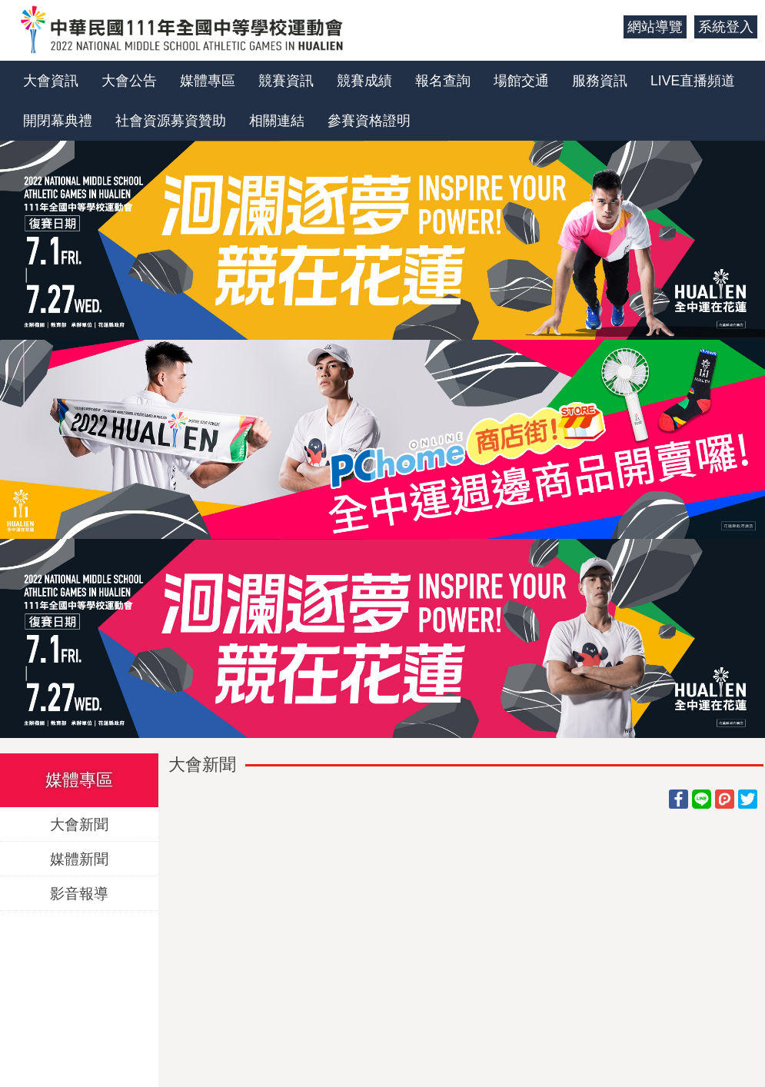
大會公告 (129, 80)
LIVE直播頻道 (692, 80)
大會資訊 (50, 80)
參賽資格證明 (369, 120)
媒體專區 (207, 80)
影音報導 (79, 893)
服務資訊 (599, 80)
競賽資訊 (286, 80)
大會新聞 (79, 824)
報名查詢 (443, 80)
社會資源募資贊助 (170, 120)
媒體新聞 (79, 858)
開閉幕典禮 (57, 120)
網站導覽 (655, 27)
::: (606, 27)
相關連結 (276, 120)
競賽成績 (364, 80)
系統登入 (725, 27)
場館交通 (521, 80)
